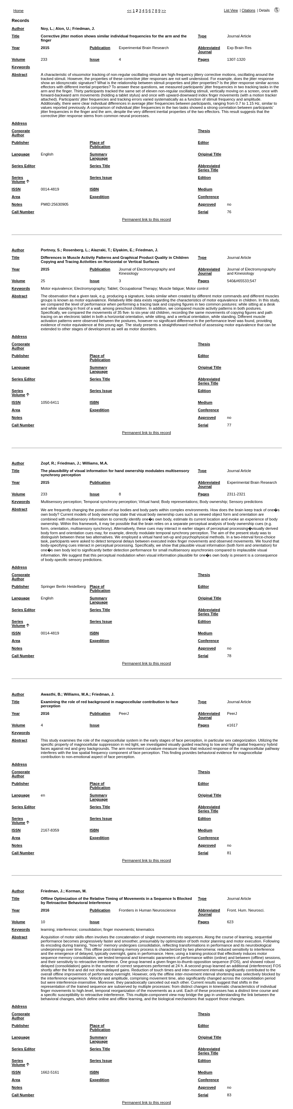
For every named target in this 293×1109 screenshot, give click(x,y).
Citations (248, 10)
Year (16, 48)
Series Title (100, 166)
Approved (207, 204)
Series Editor (23, 166)
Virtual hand (149, 502)
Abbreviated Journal (209, 50)
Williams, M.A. (95, 463)
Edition (204, 177)
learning (47, 929)
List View (231, 10)
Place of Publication (100, 144)
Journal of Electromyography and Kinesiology (251, 271)
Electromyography (89, 288)
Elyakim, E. (123, 250)
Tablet (112, 288)
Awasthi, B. (51, 694)
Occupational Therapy (138, 288)
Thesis (204, 131)
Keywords (21, 67)
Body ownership (213, 502)
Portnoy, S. (51, 250)
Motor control (197, 288)
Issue (95, 59)
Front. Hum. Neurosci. (245, 910)
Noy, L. (47, 28)
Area (16, 197)
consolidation (90, 929)
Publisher (20, 142)
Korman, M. (76, 891)
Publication (100, 48)
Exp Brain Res (239, 48)
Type (202, 36)
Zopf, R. (48, 463)
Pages (203, 59)
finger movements (118, 929)
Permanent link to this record (146, 219)
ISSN (16, 189)
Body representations (179, 502)
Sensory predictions (246, 502)
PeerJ (124, 713)
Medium (205, 189)
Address (19, 123)
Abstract (19, 74)
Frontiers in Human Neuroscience (147, 910)
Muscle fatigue (171, 288)
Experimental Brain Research (144, 48)
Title (16, 36)
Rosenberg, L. (76, 250)
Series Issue (101, 177)
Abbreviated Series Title (209, 168)
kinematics (145, 929)
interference (67, 929)
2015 (45, 48)
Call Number (23, 212)
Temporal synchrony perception (109, 502)
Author (18, 28)
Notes (17, 204)
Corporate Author (21, 133)
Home (18, 11)
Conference (208, 197)
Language (21, 154)
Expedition (99, 197)
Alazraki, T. (101, 250)
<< (129, 11)
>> (163, 11)
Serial (203, 212)
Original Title (209, 154)
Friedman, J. (83, 28)
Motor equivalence (56, 288)
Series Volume (18, 179)
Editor (203, 142)
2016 (45, 713)
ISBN (94, 189)
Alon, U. (63, 28)
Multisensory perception (61, 502)
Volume (18, 59)
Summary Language (99, 156)
